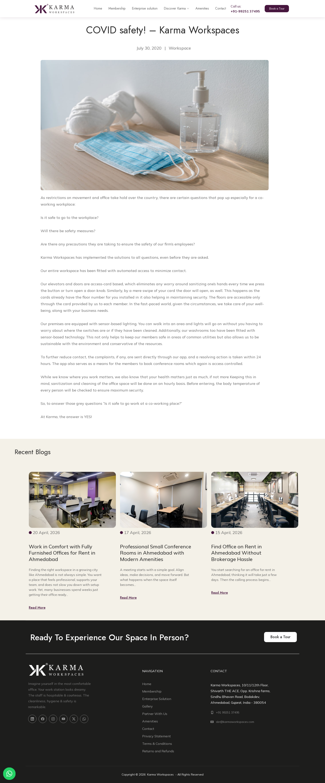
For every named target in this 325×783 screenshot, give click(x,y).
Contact (216, 8)
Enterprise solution (140, 8)
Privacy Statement (156, 736)
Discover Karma (172, 8)
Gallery (147, 706)
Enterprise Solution (156, 698)
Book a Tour (278, 9)
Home (94, 8)
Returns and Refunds (158, 751)
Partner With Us (154, 713)
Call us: (241, 8)
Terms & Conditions (157, 743)
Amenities (198, 8)
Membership (112, 8)
